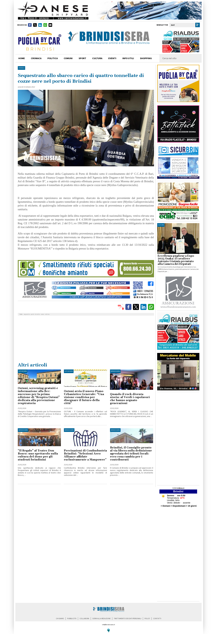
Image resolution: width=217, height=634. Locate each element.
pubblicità (71, 618)
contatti (157, 618)
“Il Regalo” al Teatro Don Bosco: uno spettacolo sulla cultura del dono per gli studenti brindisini (38, 455)
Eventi (112, 58)
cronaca (36, 58)
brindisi (37, 314)
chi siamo (60, 618)
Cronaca (21, 68)
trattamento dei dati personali (127, 618)
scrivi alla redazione (101, 618)
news (42, 314)
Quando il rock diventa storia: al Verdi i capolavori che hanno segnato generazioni (130, 398)
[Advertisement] (86, 340)
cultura (97, 58)
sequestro (27, 314)
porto (32, 314)
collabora (84, 618)
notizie (47, 314)
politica (52, 58)
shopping (146, 58)
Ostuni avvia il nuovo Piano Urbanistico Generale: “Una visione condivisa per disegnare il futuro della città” (84, 397)
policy (147, 618)
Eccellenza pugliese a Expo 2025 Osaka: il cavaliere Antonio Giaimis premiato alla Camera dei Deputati (176, 260)
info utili (128, 58)
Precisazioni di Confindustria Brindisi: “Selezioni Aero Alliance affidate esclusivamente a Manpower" (85, 455)
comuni (68, 58)
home (21, 58)
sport (82, 58)
